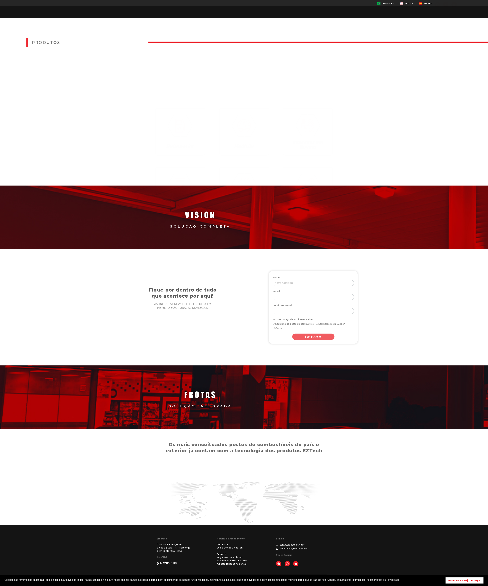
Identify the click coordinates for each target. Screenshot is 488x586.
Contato (268, 8)
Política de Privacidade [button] (386, 580)
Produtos (209, 8)
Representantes (240, 8)
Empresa (184, 8)
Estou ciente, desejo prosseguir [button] (464, 580)
